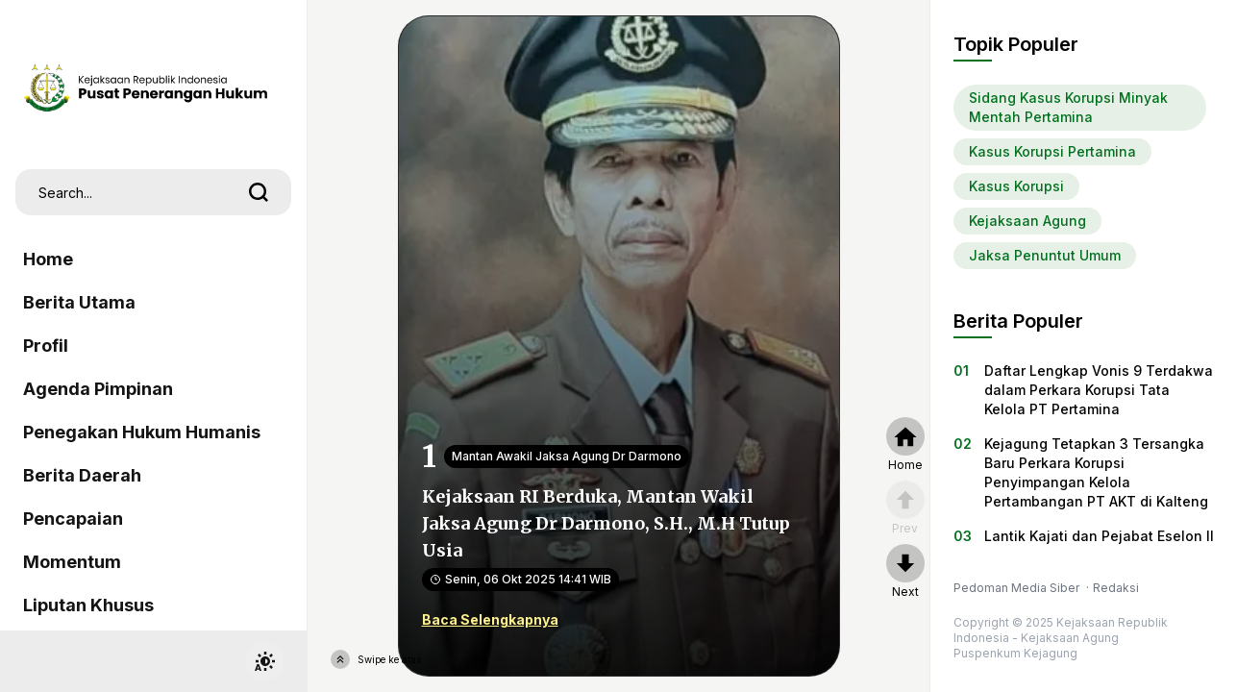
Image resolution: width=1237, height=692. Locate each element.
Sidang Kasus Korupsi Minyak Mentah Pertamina (1068, 107)
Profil (45, 345)
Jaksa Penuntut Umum (1045, 255)
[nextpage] (905, 572)
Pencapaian (73, 518)
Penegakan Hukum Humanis (141, 432)
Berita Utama (79, 302)
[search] (258, 192)
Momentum (72, 562)
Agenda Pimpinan (98, 389)
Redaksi (1116, 588)
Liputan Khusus (88, 605)
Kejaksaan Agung (1027, 220)
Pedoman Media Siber (1017, 588)
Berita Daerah (82, 475)
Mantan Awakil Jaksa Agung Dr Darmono (566, 456)
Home (48, 259)
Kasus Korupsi (1016, 186)
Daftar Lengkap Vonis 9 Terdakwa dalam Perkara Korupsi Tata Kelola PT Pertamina (1098, 389)
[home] (905, 445)
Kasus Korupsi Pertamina (1052, 151)
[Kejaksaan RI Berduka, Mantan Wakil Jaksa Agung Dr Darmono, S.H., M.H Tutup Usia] (619, 344)
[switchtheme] (264, 661)
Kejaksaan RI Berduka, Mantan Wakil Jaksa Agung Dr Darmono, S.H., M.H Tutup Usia (606, 523)
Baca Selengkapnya (490, 619)
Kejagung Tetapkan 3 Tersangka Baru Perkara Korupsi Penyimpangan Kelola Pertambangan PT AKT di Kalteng (1096, 472)
